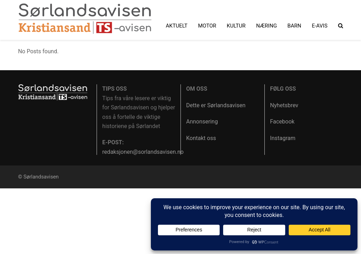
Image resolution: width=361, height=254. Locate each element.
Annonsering (202, 121)
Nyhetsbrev (284, 105)
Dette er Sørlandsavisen (215, 105)
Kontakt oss (201, 138)
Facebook (282, 121)
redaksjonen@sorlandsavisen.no (143, 152)
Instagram (282, 138)
